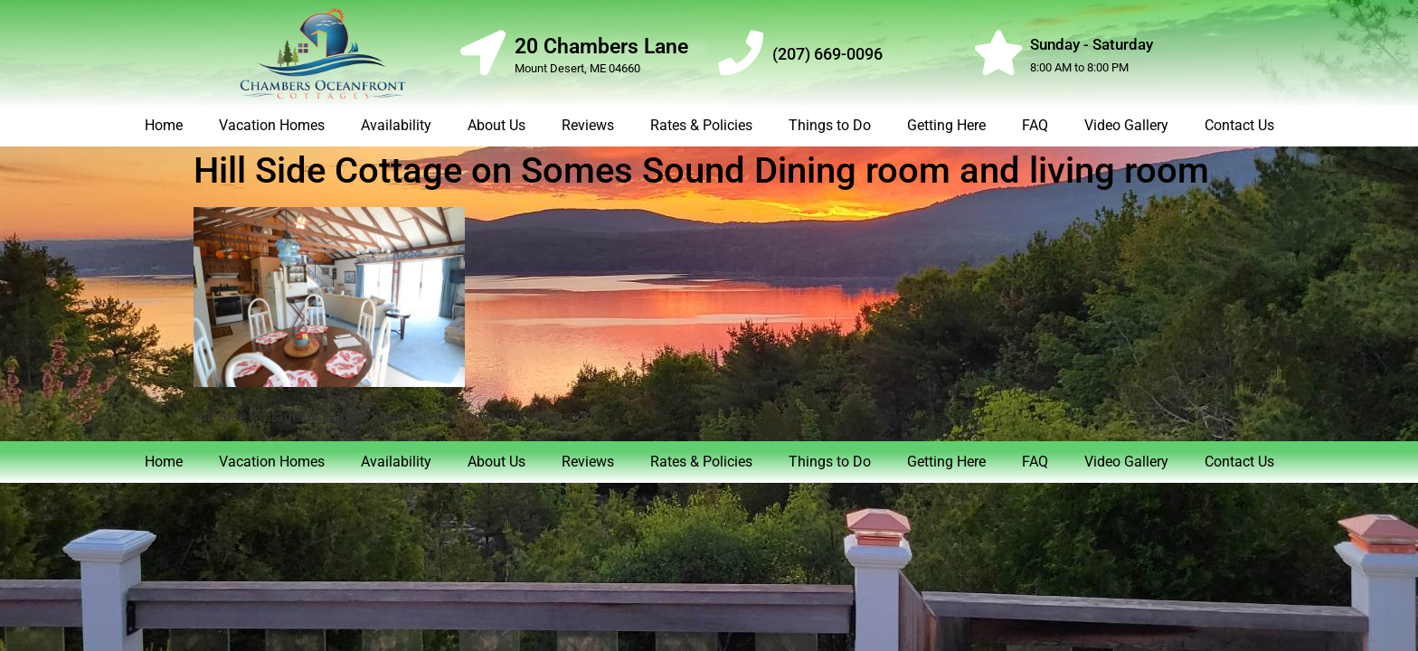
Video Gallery (1126, 125)
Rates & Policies (701, 125)
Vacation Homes (272, 125)
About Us (496, 125)
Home (164, 125)
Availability (396, 125)
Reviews (588, 125)
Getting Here (946, 125)
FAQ (1035, 125)
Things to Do (830, 125)
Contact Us (1239, 125)
